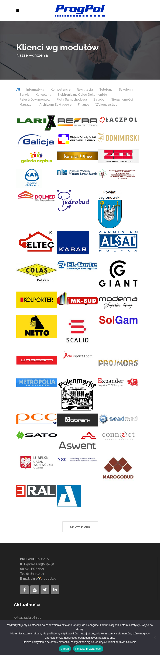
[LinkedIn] (55, 589)
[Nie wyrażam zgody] (155, 637)
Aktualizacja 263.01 (27, 617)
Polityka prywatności (88, 648)
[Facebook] (24, 589)
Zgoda (65, 648)
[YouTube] (34, 589)
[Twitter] (45, 589)
